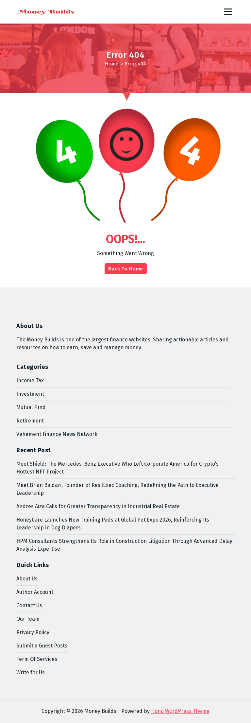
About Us (27, 579)
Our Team (28, 619)
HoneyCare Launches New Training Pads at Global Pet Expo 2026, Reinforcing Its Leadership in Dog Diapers (112, 524)
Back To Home (125, 269)
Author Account (34, 592)
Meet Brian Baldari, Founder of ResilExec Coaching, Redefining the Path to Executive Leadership (117, 489)
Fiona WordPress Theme (180, 711)
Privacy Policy (32, 632)
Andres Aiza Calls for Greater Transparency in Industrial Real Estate (98, 506)
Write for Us (30, 672)
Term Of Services (36, 659)
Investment (30, 394)
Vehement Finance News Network (56, 434)
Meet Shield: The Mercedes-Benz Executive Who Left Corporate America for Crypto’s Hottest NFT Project (117, 468)
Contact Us (29, 605)
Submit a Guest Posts (41, 646)
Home (111, 64)
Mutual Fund (31, 407)
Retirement (30, 421)
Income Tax (30, 380)
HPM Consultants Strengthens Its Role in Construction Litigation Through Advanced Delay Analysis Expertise (124, 545)
